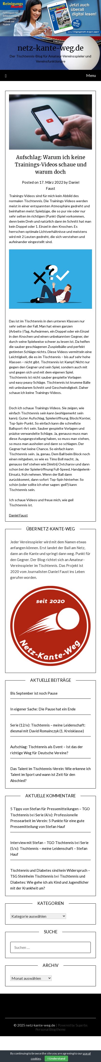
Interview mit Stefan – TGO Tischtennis (42, 842)
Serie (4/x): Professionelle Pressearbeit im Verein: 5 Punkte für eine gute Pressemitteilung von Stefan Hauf (47, 821)
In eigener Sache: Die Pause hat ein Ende (43, 709)
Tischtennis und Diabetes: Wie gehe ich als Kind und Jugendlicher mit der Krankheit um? (49, 882)
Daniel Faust (18, 515)
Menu (91, 75)
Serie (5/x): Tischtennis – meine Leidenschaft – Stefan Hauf (49, 848)
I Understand (56, 1058)
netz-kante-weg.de (50, 48)
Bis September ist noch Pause (34, 693)
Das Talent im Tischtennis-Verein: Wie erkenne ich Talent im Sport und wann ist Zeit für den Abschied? (50, 774)
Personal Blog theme (50, 1029)
